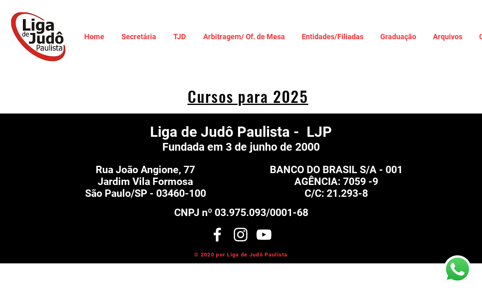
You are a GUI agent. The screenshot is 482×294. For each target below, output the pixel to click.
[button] (139, 36)
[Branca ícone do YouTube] (264, 234)
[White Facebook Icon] (217, 234)
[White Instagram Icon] (240, 234)
